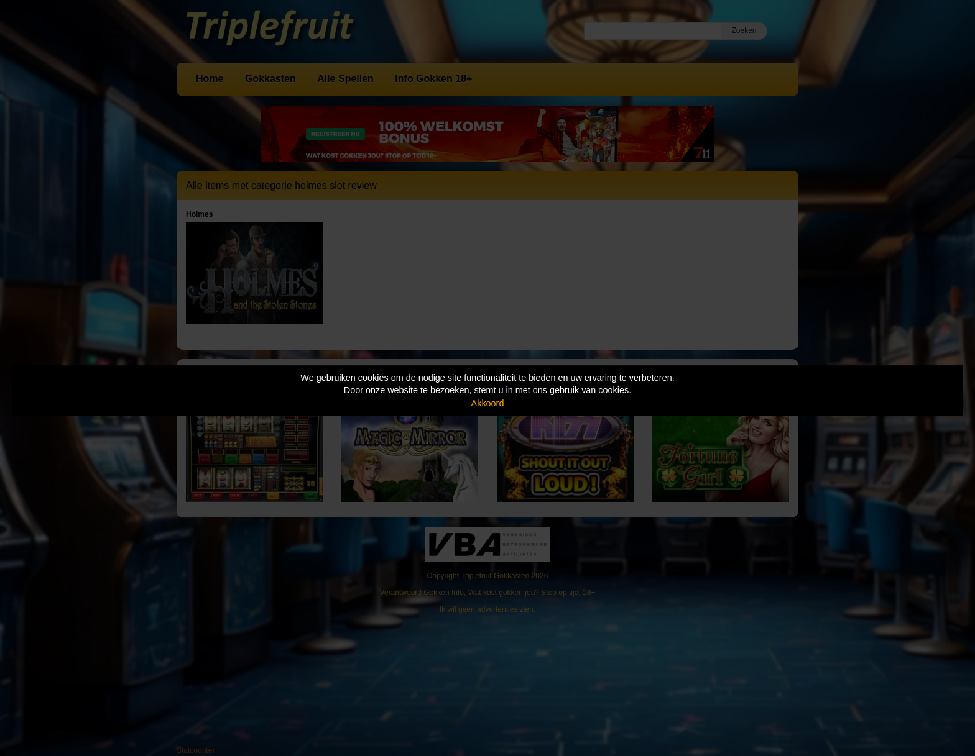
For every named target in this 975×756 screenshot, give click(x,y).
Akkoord (487, 403)
